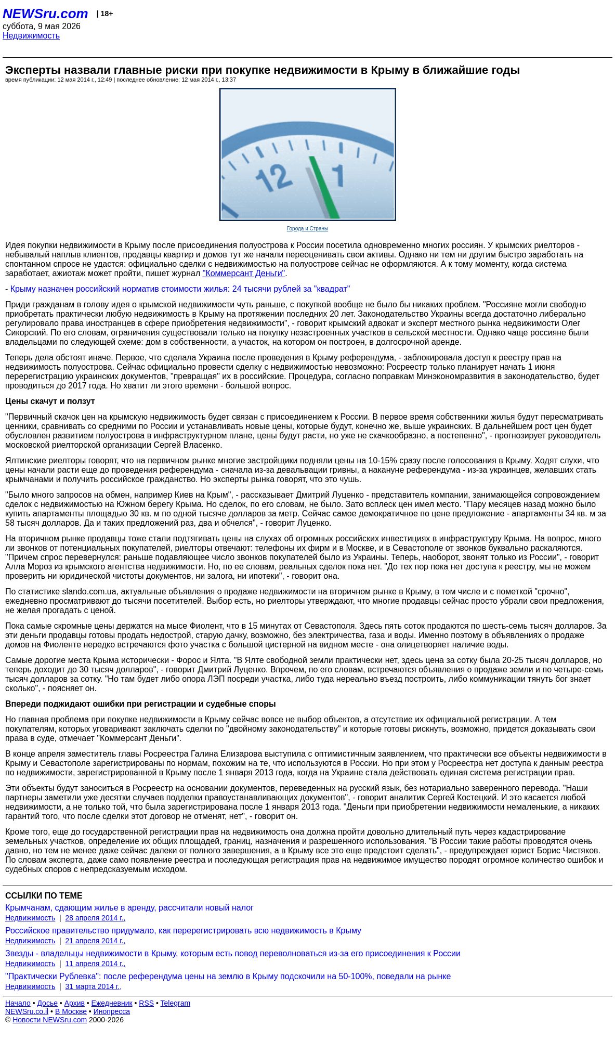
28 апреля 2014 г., (96, 918)
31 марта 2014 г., (94, 986)
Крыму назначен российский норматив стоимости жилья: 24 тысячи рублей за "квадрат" (180, 288)
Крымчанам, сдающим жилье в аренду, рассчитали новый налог (129, 907)
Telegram (176, 1003)
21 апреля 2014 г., (96, 941)
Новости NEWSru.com (49, 1020)
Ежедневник (112, 1003)
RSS (146, 1003)
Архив (74, 1003)
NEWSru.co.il (26, 1011)
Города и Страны (307, 228)
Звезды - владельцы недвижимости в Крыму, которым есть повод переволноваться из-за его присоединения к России (233, 953)
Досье (47, 1003)
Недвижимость (31, 35)
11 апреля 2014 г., (96, 963)
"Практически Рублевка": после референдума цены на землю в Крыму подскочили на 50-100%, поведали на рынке (228, 976)
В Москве (71, 1011)
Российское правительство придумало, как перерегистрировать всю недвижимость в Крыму (183, 930)
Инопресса (112, 1011)
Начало (18, 1003)
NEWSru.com (45, 13)
